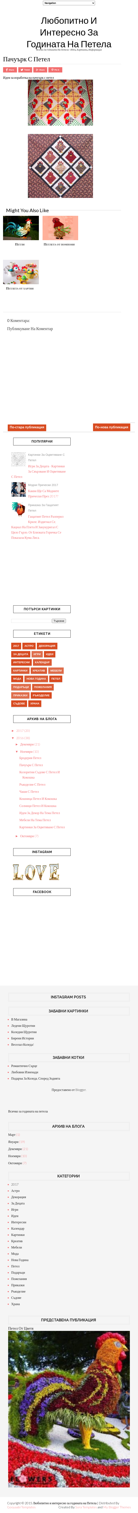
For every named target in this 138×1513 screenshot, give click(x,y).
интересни (21, 662)
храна (34, 703)
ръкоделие (41, 695)
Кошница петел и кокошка (38, 798)
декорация (47, 645)
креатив (39, 670)
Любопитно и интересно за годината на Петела (68, 32)
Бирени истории (22, 1038)
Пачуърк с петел (31, 765)
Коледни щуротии (24, 1032)
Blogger (80, 1090)
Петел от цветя (20, 1328)
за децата (20, 654)
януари (13, 1142)
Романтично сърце (24, 1066)
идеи (50, 654)
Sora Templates (86, 1507)
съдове (19, 703)
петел (55, 678)
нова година (36, 678)
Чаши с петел (29, 791)
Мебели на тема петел (35, 820)
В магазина (19, 1019)
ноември (26, 751)
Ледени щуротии (23, 1025)
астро (29, 645)
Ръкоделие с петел (32, 784)
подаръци (21, 687)
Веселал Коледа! (22, 1044)
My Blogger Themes (117, 1507)
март (11, 1134)
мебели (56, 670)
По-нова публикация (111, 427)
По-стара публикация (27, 427)
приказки (20, 695)
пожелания (43, 687)
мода (17, 678)
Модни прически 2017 (43, 485)
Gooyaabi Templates (21, 1507)
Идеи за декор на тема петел (39, 813)
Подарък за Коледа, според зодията (35, 1078)
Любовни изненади (24, 1072)
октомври (27, 836)
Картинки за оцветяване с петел (42, 827)
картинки (20, 670)
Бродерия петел (30, 758)
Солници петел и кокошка (37, 806)
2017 (16, 645)
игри (37, 654)
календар (42, 662)
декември (27, 744)
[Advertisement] (69, 83)
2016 (20, 738)
